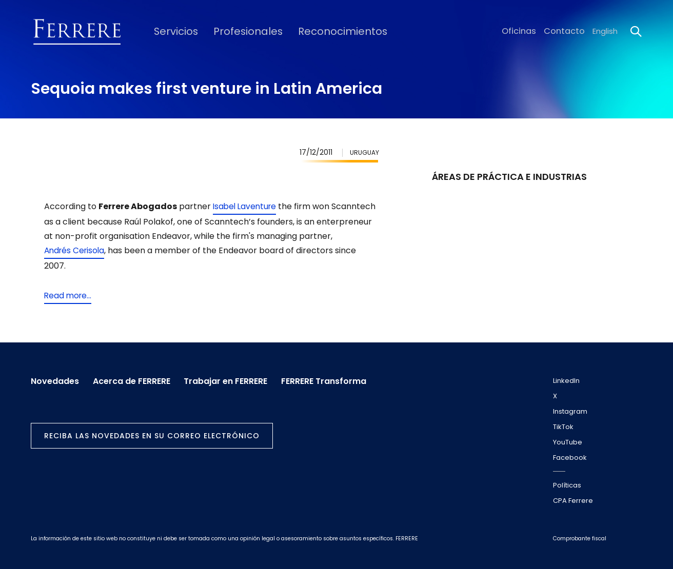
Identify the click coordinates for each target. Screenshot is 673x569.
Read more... (68, 295)
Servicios (172, 31)
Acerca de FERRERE (135, 378)
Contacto (566, 31)
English (605, 31)
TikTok (563, 427)
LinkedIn (566, 380)
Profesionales (237, 31)
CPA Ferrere (573, 500)
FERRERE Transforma (335, 378)
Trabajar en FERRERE (233, 378)
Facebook (570, 457)
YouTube (567, 442)
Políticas (567, 485)
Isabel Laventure (246, 206)
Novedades (55, 378)
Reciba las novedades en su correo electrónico (152, 434)
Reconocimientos (322, 31)
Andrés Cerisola (111, 250)
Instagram (570, 411)
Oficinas (525, 31)
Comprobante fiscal (579, 538)
